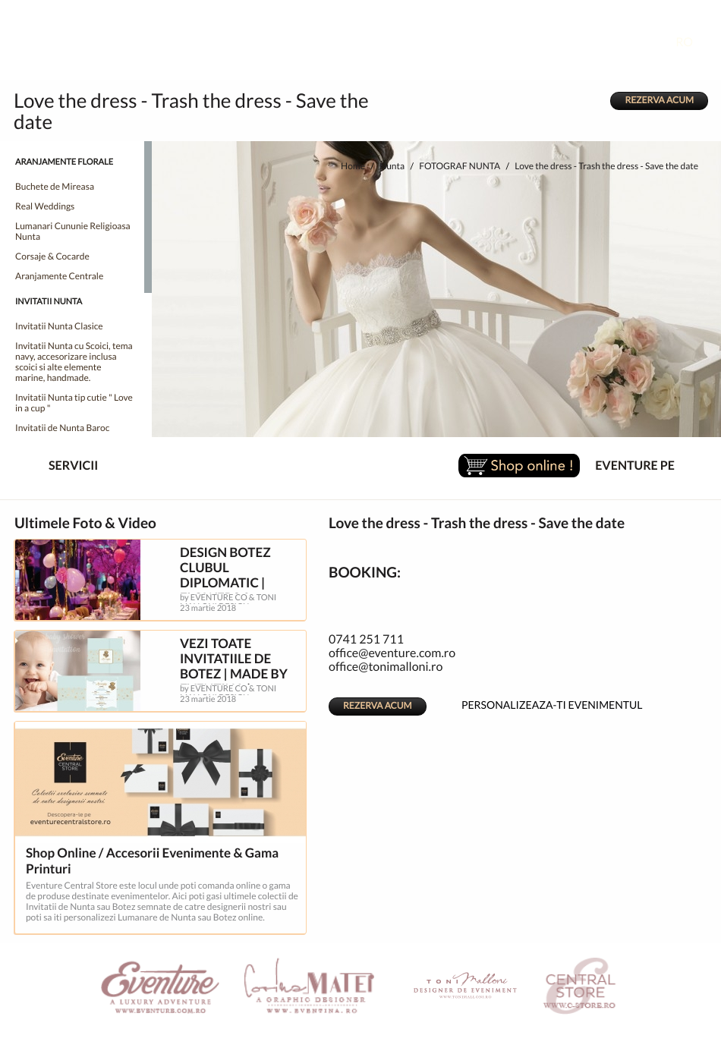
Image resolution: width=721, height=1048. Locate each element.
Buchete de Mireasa (54, 187)
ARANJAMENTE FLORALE (64, 162)
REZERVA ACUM (659, 100)
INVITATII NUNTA (48, 302)
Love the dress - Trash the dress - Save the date (606, 167)
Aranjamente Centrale (59, 277)
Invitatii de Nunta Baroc (62, 428)
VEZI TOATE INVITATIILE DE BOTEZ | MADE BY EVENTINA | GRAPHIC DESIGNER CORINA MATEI (241, 682)
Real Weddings (44, 207)
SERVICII (61, 466)
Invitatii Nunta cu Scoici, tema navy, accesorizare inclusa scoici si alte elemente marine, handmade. (74, 362)
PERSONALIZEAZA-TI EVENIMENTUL (539, 703)
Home (353, 167)
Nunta (392, 167)
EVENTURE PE (635, 466)
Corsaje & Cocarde (52, 257)
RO (695, 42)
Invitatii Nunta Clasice (59, 327)
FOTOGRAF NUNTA (459, 167)
